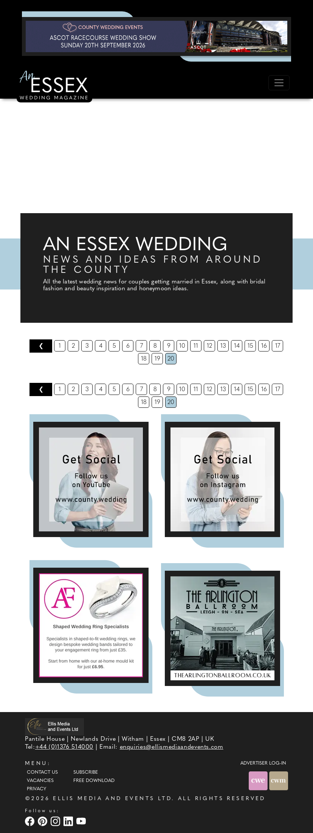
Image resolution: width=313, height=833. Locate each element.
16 (264, 346)
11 (196, 346)
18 (144, 359)
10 (182, 346)
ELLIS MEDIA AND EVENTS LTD (112, 799)
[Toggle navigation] (279, 82)
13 (223, 346)
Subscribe (85, 772)
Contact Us (42, 772)
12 (209, 346)
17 (277, 346)
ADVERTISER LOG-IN (263, 763)
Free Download (94, 781)
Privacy (36, 789)
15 (250, 346)
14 (237, 346)
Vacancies (40, 781)
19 (157, 359)
